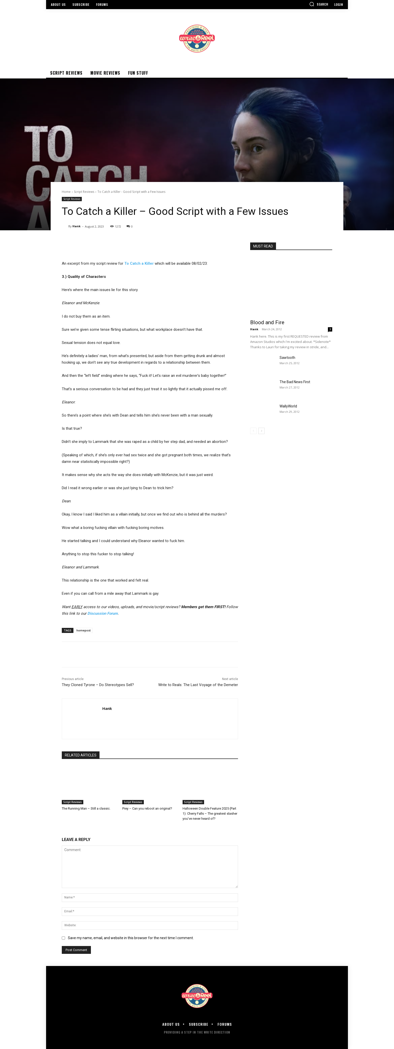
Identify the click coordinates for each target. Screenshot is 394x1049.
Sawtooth (287, 358)
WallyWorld (288, 406)
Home (66, 192)
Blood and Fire (267, 322)
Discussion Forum (102, 613)
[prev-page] (253, 431)
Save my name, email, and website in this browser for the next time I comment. (131, 938)
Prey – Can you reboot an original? (147, 808)
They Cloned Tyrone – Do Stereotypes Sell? (98, 685)
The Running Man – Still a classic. (86, 808)
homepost (83, 630)
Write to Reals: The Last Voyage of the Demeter (198, 685)
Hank (76, 226)
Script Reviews (84, 192)
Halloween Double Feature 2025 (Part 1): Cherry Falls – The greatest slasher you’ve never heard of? (210, 813)
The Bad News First (295, 382)
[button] (318, 4)
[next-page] (261, 431)
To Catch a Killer (139, 263)
